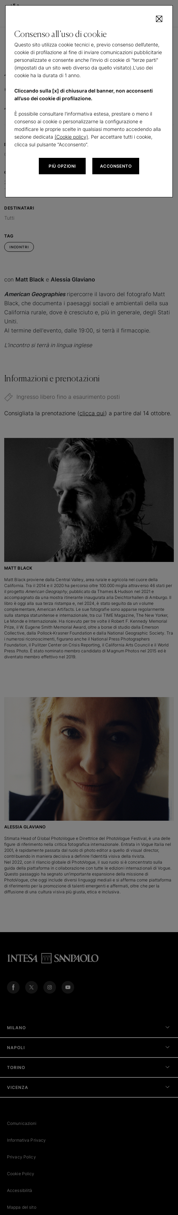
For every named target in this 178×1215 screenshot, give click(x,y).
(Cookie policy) (71, 137)
